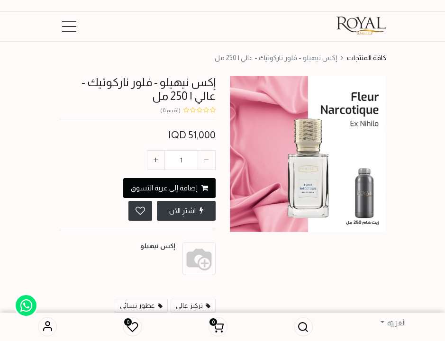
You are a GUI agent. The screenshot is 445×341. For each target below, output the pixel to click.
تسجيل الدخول (47, 326)
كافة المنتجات (366, 58)
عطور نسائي (137, 305)
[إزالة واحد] (206, 160)
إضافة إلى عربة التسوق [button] (169, 188)
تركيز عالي (189, 305)
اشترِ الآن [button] (186, 210)
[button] (303, 326)
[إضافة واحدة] (155, 160)
